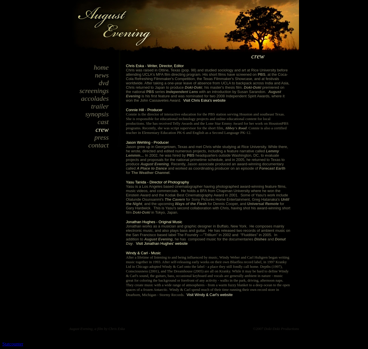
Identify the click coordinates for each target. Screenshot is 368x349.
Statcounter (12, 344)
